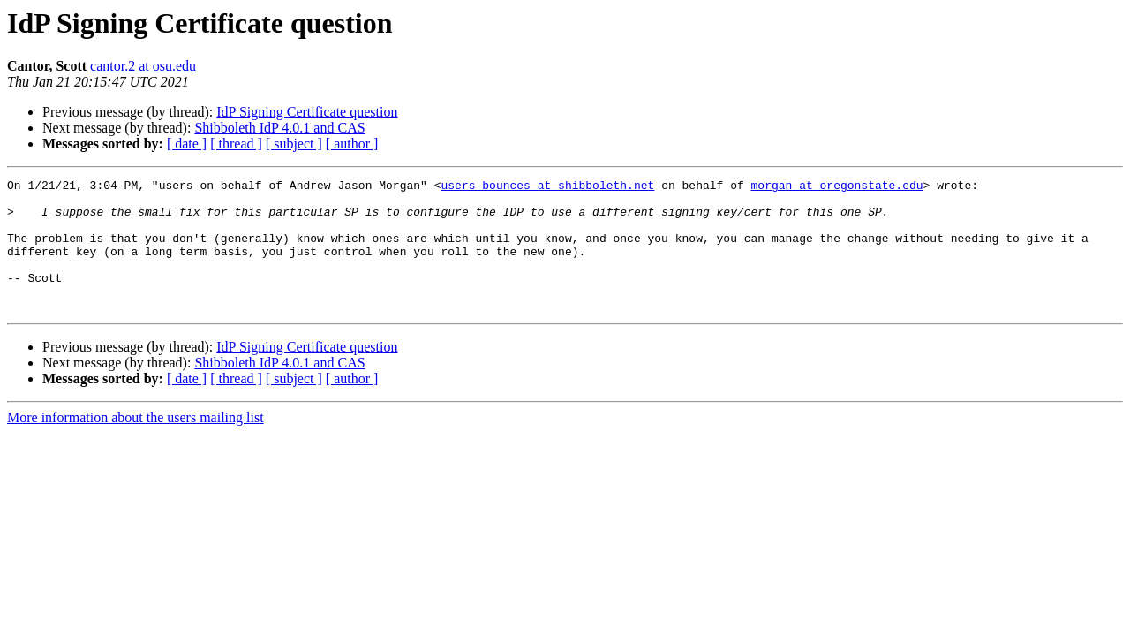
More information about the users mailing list (135, 443)
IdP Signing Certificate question (306, 111)
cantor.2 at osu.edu (143, 65)
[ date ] (187, 143)
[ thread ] (236, 143)
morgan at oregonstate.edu (836, 187)
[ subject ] (294, 143)
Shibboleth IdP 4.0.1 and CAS (279, 127)
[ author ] (352, 143)
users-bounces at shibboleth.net (547, 187)
